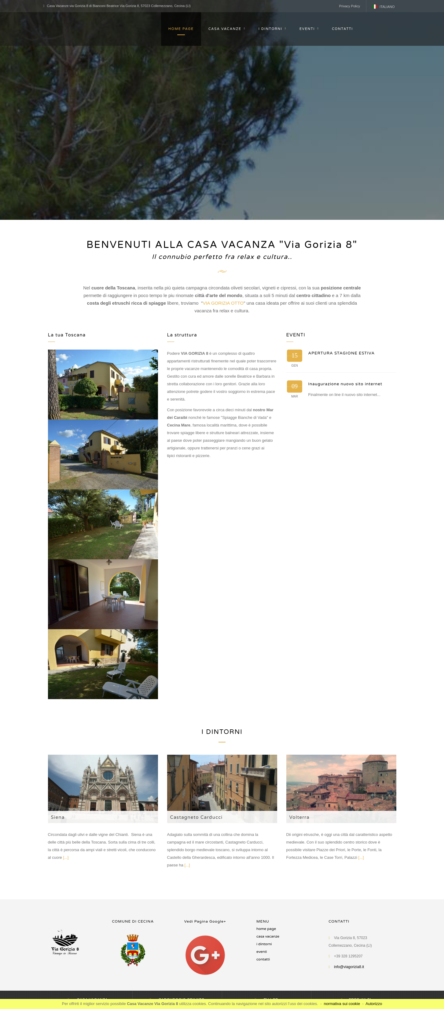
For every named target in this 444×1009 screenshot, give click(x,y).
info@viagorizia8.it (349, 967)
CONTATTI (342, 29)
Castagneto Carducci (196, 817)
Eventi (261, 951)
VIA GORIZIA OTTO (223, 303)
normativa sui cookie (342, 1003)
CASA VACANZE (224, 29)
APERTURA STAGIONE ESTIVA (341, 353)
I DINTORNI (270, 29)
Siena (58, 817)
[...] (65, 857)
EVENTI (307, 29)
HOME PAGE (181, 29)
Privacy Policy (349, 6)
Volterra (299, 817)
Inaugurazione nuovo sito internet (345, 384)
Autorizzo (373, 1003)
